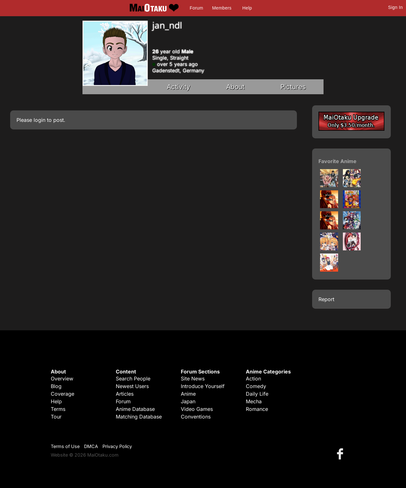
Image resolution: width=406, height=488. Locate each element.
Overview (62, 378)
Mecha (254, 401)
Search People (133, 378)
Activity (178, 87)
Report (326, 299)
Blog (56, 386)
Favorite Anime (337, 161)
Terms (58, 409)
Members (222, 7)
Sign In (395, 7)
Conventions (196, 416)
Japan (188, 401)
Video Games (197, 409)
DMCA (91, 446)
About (235, 87)
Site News (193, 378)
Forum (196, 7)
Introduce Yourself (203, 386)
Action (253, 378)
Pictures (293, 87)
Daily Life (257, 394)
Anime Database (135, 409)
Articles (125, 394)
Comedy (256, 386)
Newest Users (132, 386)
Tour (56, 416)
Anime (188, 394)
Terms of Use (65, 446)
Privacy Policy (117, 446)
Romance (257, 409)
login (39, 120)
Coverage (62, 394)
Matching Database (139, 416)
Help (247, 7)
